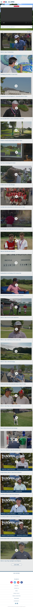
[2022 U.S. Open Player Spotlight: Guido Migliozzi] (16, 550)
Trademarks (16, 598)
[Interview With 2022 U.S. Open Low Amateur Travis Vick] (16, 108)
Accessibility (16, 600)
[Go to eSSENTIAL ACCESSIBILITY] (16, 603)
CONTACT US (16, 588)
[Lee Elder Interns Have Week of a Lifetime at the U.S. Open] (16, 196)
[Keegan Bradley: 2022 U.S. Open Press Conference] (16, 461)
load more (16, 564)
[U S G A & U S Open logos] (8, 1)
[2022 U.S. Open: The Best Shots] (16, 41)
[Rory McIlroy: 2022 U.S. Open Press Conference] (16, 506)
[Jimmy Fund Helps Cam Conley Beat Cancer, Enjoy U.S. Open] (16, 373)
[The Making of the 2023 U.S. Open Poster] (16, 63)
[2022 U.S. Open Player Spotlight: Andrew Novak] (16, 395)
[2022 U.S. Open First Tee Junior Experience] (16, 307)
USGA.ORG (16, 585)
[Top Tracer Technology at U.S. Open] (16, 152)
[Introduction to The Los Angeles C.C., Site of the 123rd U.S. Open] (16, 85)
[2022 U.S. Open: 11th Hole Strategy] (16, 351)
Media (16, 590)
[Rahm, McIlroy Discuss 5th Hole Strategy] (16, 417)
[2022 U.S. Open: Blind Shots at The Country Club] (16, 329)
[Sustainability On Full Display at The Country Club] (16, 262)
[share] (31, 26)
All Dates (29, 31)
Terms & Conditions (16, 595)
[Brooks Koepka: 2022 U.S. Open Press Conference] (16, 528)
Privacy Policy (16, 593)
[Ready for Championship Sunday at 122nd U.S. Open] (16, 130)
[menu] (1, 2)
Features (16, 6)
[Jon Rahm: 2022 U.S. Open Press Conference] (16, 483)
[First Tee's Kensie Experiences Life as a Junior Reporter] (16, 285)
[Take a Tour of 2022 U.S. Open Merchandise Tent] (16, 439)
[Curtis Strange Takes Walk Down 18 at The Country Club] (16, 218)
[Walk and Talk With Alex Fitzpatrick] (16, 240)
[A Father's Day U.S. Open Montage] (16, 174)
